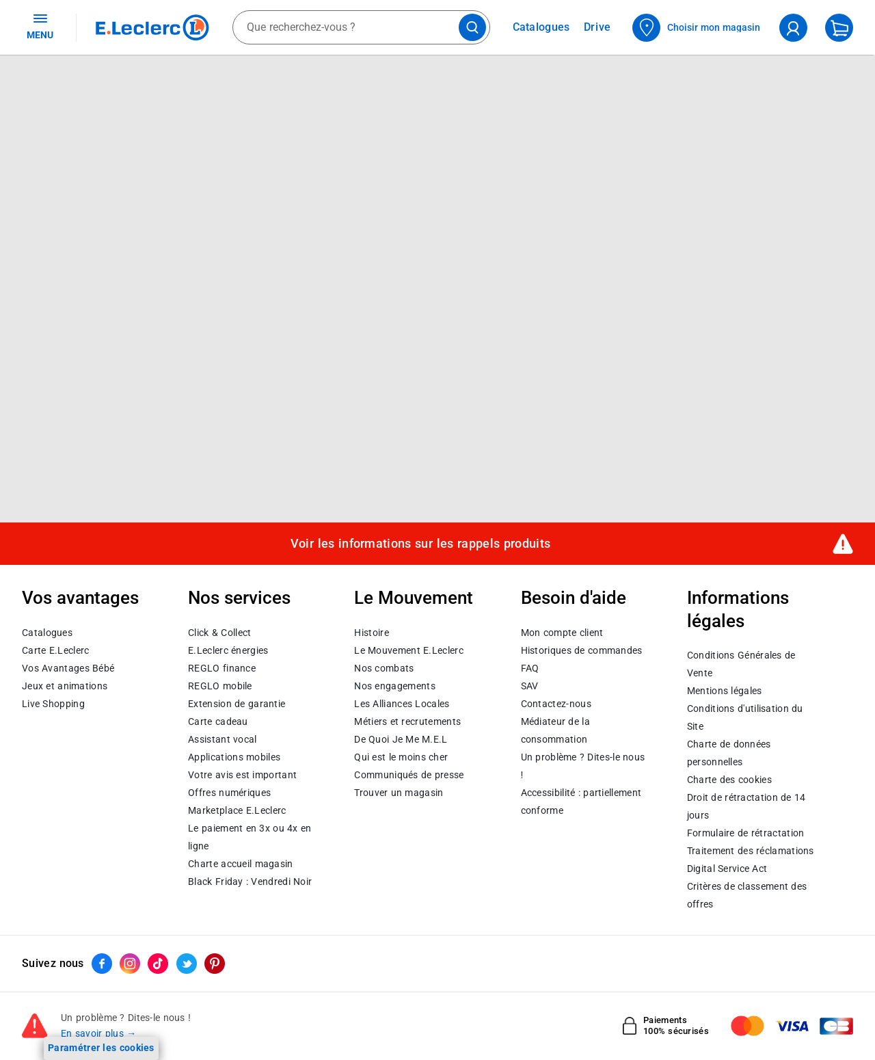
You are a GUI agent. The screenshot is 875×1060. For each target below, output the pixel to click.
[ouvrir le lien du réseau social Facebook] (102, 963)
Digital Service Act (727, 868)
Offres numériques (229, 792)
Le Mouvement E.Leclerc (408, 650)
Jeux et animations (64, 685)
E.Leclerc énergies (228, 650)
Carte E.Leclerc (55, 650)
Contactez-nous (556, 703)
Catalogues (47, 632)
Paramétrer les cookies (101, 1047)
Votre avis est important (242, 774)
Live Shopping (53, 703)
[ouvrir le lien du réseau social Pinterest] (214, 963)
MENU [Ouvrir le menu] (40, 26)
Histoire (371, 632)
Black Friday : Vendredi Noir (250, 881)
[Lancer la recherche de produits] (472, 27)
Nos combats (384, 668)
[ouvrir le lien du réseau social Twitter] (186, 963)
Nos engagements (394, 685)
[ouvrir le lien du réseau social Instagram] (130, 963)
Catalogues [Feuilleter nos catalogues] (541, 27)
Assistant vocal (222, 739)
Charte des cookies (729, 779)
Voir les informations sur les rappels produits (420, 544)
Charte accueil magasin (240, 863)
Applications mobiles (234, 757)
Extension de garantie (236, 703)
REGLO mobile (220, 685)
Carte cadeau (218, 721)
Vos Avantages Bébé (68, 668)
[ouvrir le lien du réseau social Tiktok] (158, 963)
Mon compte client (562, 632)
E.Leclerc (237, 810)
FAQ (530, 668)
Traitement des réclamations (750, 850)
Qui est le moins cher (401, 757)
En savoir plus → (99, 1033)
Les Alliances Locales (401, 703)
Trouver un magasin (398, 792)
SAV (530, 685)
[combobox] (361, 27)
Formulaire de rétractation (746, 832)
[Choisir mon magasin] (697, 28)
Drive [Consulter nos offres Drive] (598, 27)
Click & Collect (219, 632)
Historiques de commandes (582, 650)
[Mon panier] (839, 28)
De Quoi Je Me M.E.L (400, 739)
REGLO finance (222, 668)
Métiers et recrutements (407, 721)
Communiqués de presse (408, 774)
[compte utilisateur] (793, 28)
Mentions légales (724, 690)
